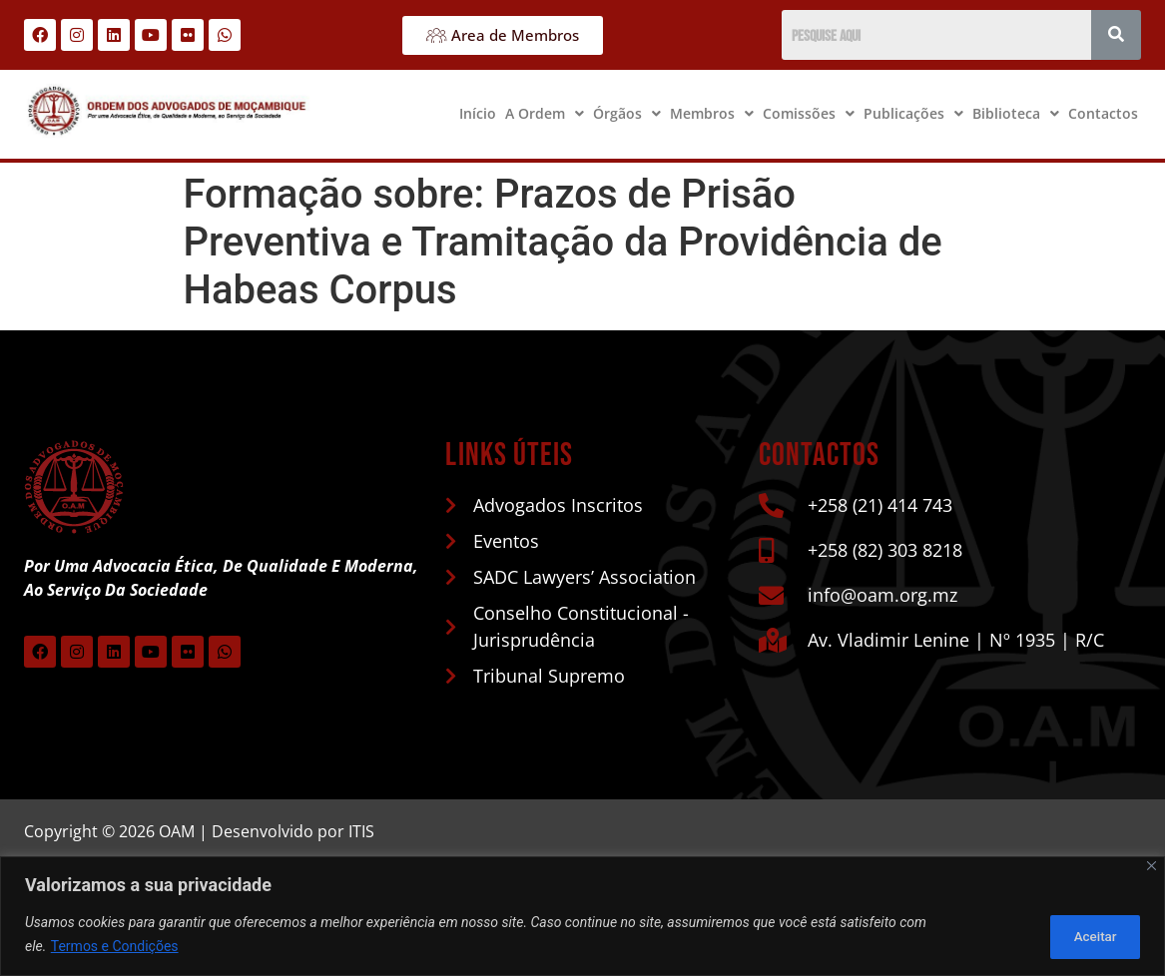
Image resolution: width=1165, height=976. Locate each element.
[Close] (1151, 866)
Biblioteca (1015, 113)
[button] (544, 114)
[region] (582, 916)
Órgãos (627, 113)
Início (477, 113)
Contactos (1103, 113)
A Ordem (544, 113)
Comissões (809, 113)
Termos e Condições (115, 947)
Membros (712, 113)
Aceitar (1088, 935)
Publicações (913, 113)
